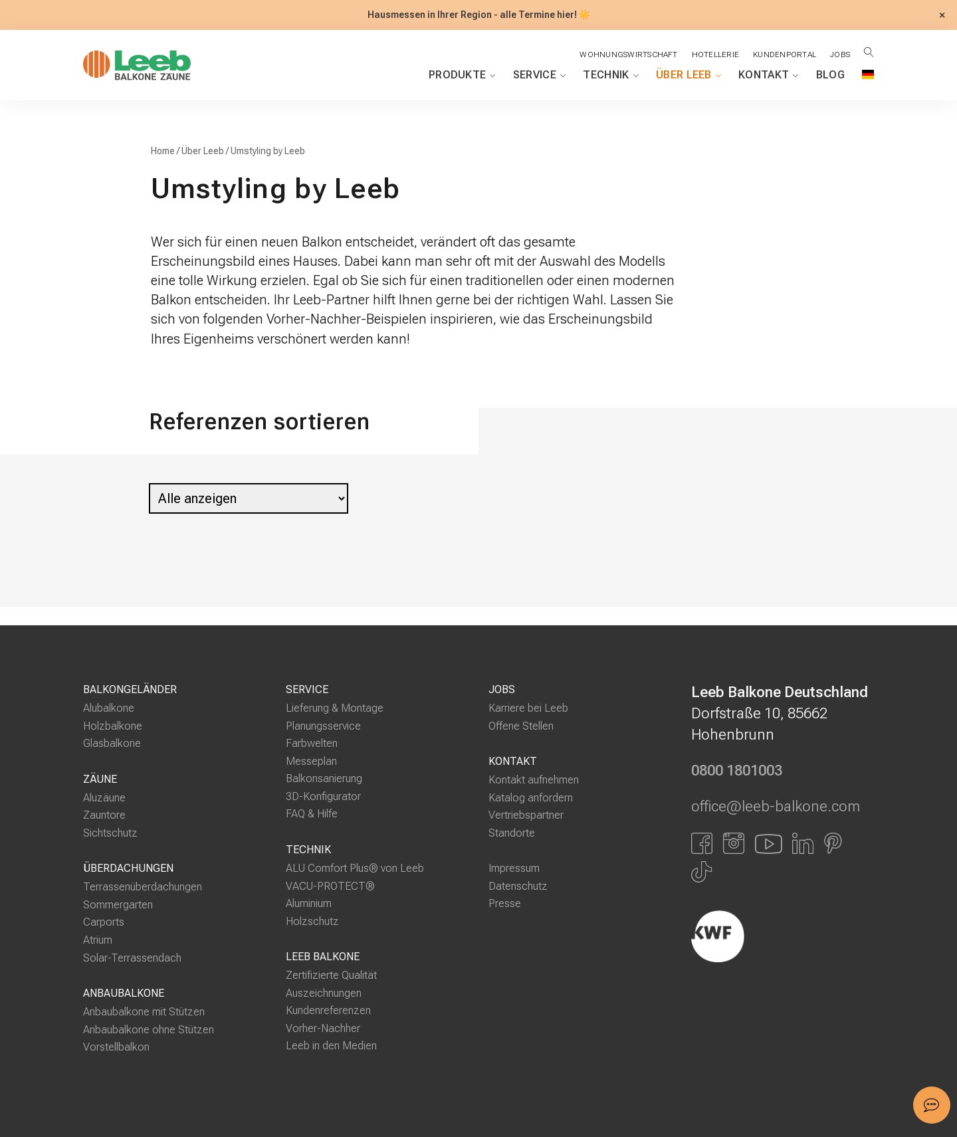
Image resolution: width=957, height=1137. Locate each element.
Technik (611, 75)
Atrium (97, 940)
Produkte (462, 75)
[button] (931, 1105)
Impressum (514, 868)
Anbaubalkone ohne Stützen (148, 1029)
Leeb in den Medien (331, 1045)
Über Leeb (688, 75)
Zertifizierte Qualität (331, 975)
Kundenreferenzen (328, 1010)
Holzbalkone (112, 726)
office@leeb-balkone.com (775, 806)
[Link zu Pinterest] (833, 842)
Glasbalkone (112, 743)
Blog (830, 74)
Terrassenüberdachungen (142, 886)
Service (539, 75)
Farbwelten (312, 743)
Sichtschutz (110, 833)
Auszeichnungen (324, 993)
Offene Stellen (521, 726)
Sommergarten (118, 904)
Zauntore (104, 815)
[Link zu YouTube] (768, 842)
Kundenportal (784, 54)
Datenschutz (518, 886)
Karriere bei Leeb (528, 708)
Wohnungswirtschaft (628, 54)
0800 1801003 (736, 770)
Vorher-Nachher (323, 1028)
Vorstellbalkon (116, 1047)
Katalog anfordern (530, 797)
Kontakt (768, 75)
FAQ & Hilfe (312, 813)
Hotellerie (715, 54)
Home (163, 151)
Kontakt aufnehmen (533, 780)
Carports (103, 922)
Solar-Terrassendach (132, 957)
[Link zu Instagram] (733, 842)
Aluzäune (104, 797)
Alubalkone (108, 708)
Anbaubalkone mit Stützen (144, 1011)
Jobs (840, 54)
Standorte (511, 833)
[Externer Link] (782, 936)
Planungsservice (323, 726)
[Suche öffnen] (869, 52)
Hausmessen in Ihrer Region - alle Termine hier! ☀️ (479, 15)
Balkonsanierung (324, 778)
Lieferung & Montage (334, 708)
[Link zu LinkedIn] (802, 842)
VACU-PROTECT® (330, 885)
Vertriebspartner (526, 815)
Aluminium (309, 903)
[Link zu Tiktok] (701, 871)
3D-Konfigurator (323, 796)
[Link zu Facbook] (701, 842)
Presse (504, 903)
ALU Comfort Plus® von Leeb (355, 868)
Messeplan (311, 761)
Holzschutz (312, 921)
